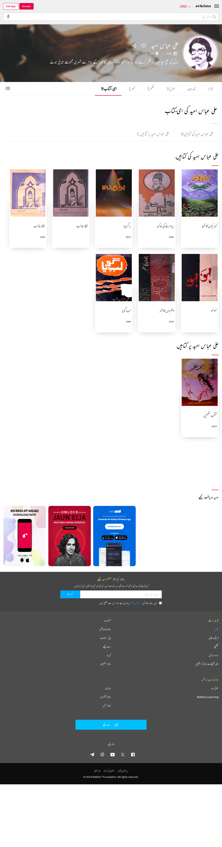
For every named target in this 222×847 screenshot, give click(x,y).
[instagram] (102, 754)
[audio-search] (8, 16)
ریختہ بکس (107, 705)
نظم (150, 89)
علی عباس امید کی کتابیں (196, 134)
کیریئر (108, 655)
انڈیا (146, 53)
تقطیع (216, 646)
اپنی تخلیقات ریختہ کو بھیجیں (207, 664)
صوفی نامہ (215, 688)
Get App (11, 6)
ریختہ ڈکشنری (105, 697)
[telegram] (92, 754)
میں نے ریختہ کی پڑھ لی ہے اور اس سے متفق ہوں (130, 603)
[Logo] (203, 6)
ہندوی (108, 688)
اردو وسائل (214, 655)
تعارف (191, 89)
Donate (26, 6)
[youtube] (112, 754)
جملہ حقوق (97, 771)
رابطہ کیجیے (107, 646)
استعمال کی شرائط (109, 771)
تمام (210, 89)
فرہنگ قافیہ (214, 638)
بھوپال (151, 53)
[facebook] (132, 754)
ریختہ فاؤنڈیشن (105, 629)
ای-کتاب (108, 89)
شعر (131, 89)
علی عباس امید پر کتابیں (151, 134)
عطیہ (217, 629)
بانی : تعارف (105, 638)
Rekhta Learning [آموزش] (208, 697)
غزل (170, 89)
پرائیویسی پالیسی (135, 603)
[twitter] (122, 754)
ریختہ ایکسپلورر (105, 664)
